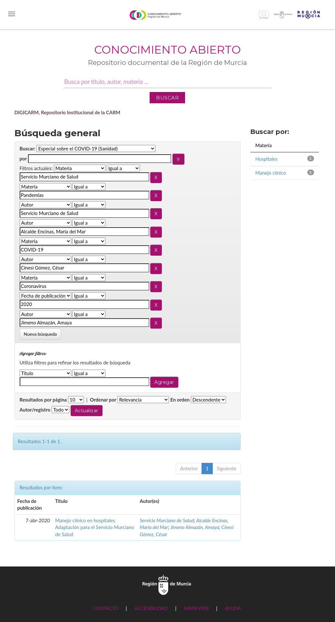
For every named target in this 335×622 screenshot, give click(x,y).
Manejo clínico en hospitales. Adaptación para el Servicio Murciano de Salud (94, 527)
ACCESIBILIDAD (151, 608)
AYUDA (233, 608)
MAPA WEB (196, 608)
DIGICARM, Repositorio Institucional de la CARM (68, 112)
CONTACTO (105, 608)
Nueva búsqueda (40, 334)
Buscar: (27, 148)
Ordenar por (103, 400)
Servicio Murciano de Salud (167, 520)
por (23, 158)
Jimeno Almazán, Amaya (194, 527)
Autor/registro (35, 410)
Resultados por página (43, 400)
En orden (180, 400)
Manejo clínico (270, 173)
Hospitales (266, 159)
